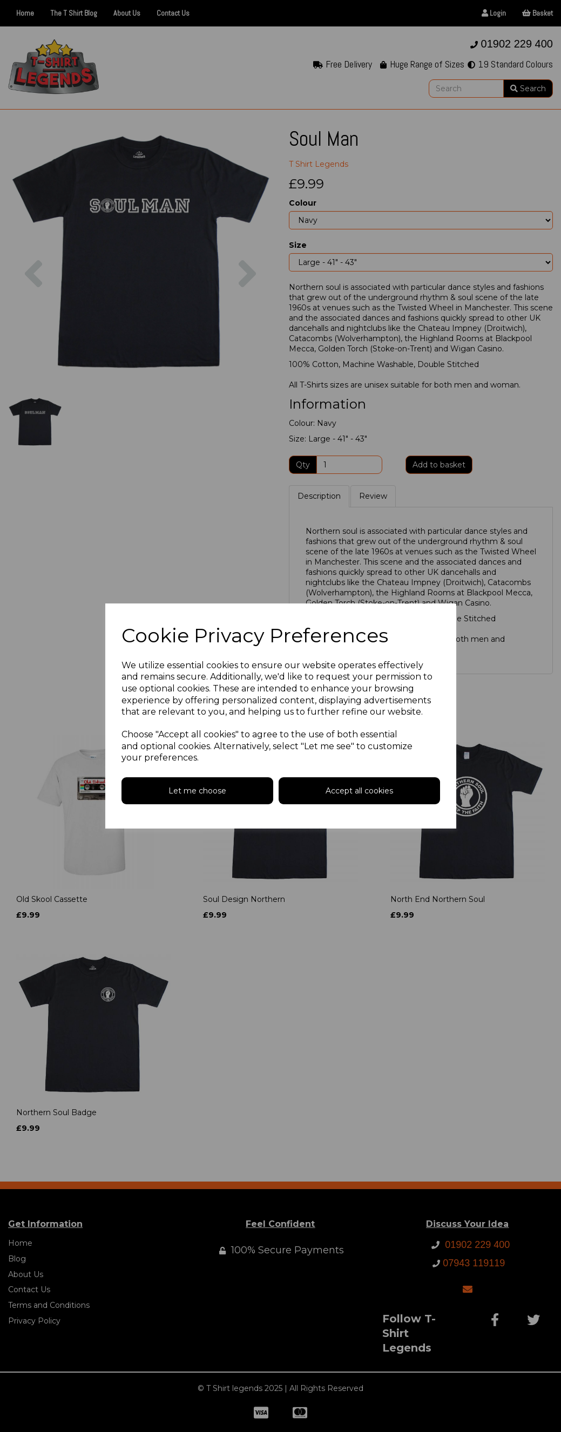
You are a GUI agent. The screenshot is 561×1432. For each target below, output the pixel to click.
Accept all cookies (359, 791)
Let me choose (197, 791)
